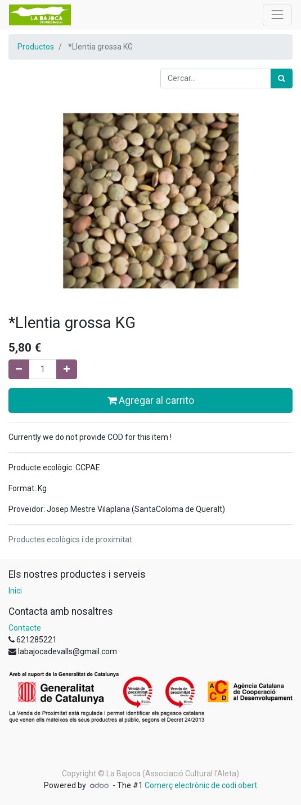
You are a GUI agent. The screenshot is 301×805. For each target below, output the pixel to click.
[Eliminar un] (18, 369)
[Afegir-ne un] (66, 369)
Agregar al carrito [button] (150, 400)
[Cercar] (282, 78)
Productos (35, 46)
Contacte (24, 627)
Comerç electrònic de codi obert (201, 785)
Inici (15, 590)
